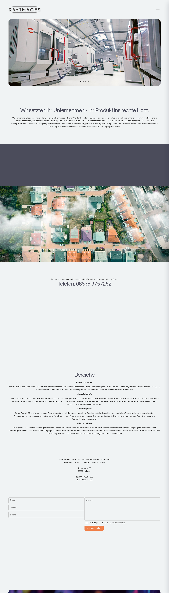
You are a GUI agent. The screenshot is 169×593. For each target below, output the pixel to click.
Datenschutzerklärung (115, 523)
